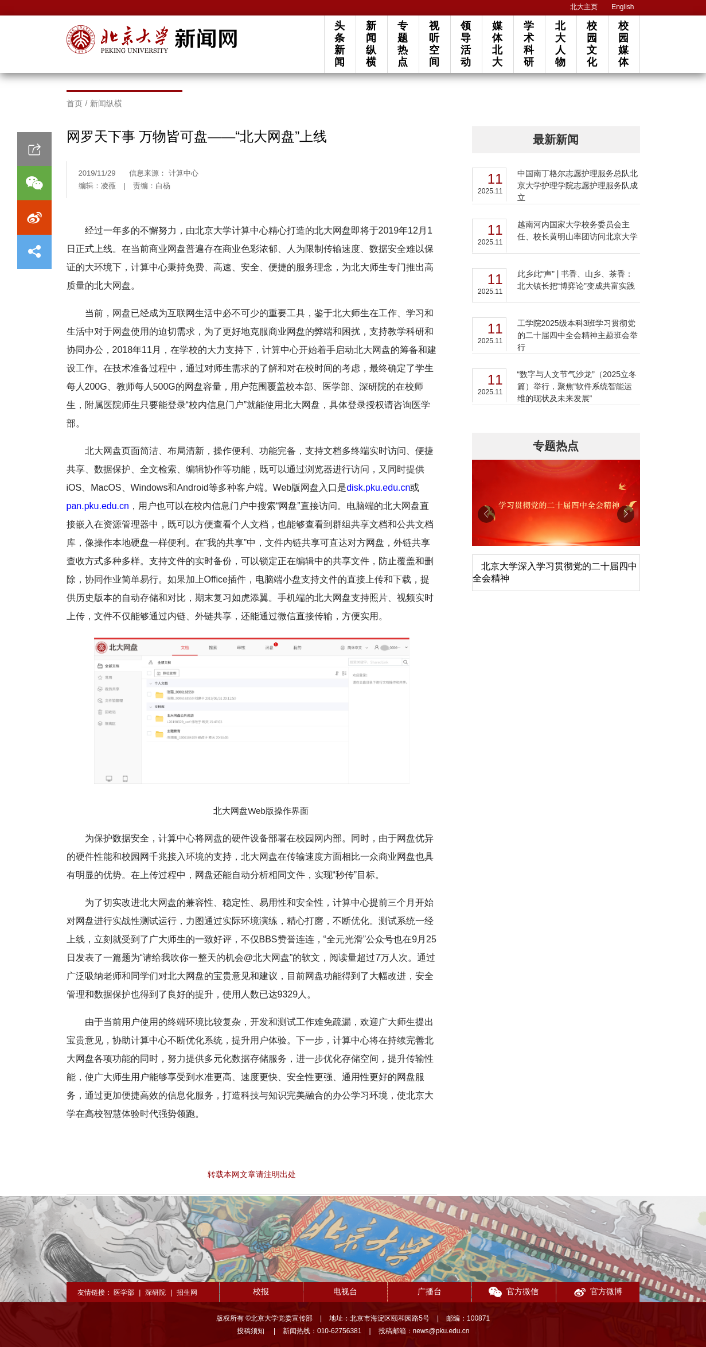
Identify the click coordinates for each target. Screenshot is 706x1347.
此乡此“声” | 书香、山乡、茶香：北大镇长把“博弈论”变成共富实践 (576, 279)
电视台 (345, 1291)
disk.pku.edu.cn (378, 487)
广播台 (430, 1291)
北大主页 (584, 7)
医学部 (124, 1292)
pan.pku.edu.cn (98, 506)
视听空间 (434, 44)
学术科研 (529, 44)
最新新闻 (556, 139)
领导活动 (466, 44)
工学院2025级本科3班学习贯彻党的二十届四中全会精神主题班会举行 (577, 335)
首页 (75, 103)
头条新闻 (339, 44)
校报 (261, 1291)
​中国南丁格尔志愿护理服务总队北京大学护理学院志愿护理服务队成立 (577, 185)
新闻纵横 (371, 44)
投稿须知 (251, 1331)
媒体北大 (497, 44)
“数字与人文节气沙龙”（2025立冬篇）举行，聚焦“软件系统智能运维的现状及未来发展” (577, 386)
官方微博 (598, 1292)
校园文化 (592, 44)
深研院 (155, 1292)
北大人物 (560, 44)
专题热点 (402, 44)
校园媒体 (623, 44)
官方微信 (514, 1292)
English (622, 7)
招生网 (187, 1292)
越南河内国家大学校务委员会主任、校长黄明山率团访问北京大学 (577, 230)
